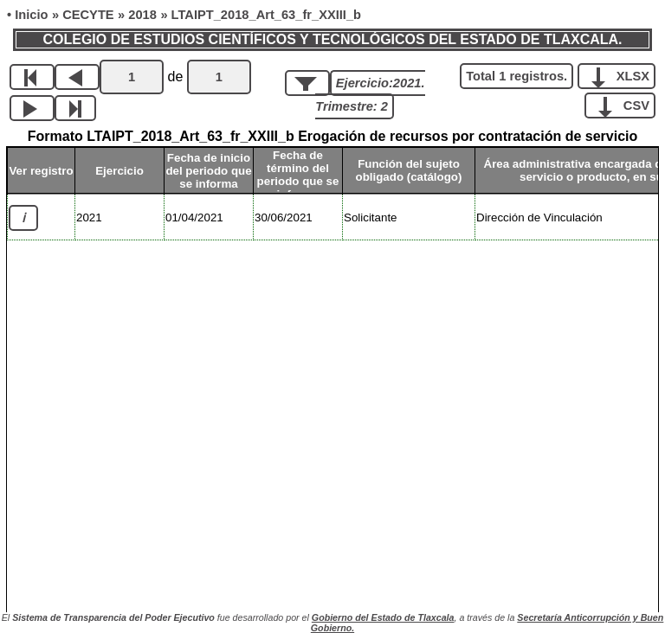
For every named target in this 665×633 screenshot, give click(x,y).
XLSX (623, 75)
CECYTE (87, 15)
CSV (626, 104)
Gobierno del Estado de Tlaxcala (383, 617)
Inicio (31, 15)
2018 (142, 15)
